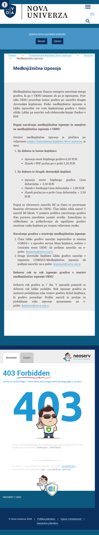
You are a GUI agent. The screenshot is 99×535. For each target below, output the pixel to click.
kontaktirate (68, 465)
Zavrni (57, 41)
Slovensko (11, 357)
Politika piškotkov (46, 519)
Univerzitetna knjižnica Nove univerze (50, 55)
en (92, 14)
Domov (12, 55)
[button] (4, 4)
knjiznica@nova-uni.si (39, 251)
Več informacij (49, 48)
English (26, 357)
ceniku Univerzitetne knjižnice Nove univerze (54, 141)
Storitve (88, 55)
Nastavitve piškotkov (47, 523)
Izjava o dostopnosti (71, 519)
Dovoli (41, 41)
